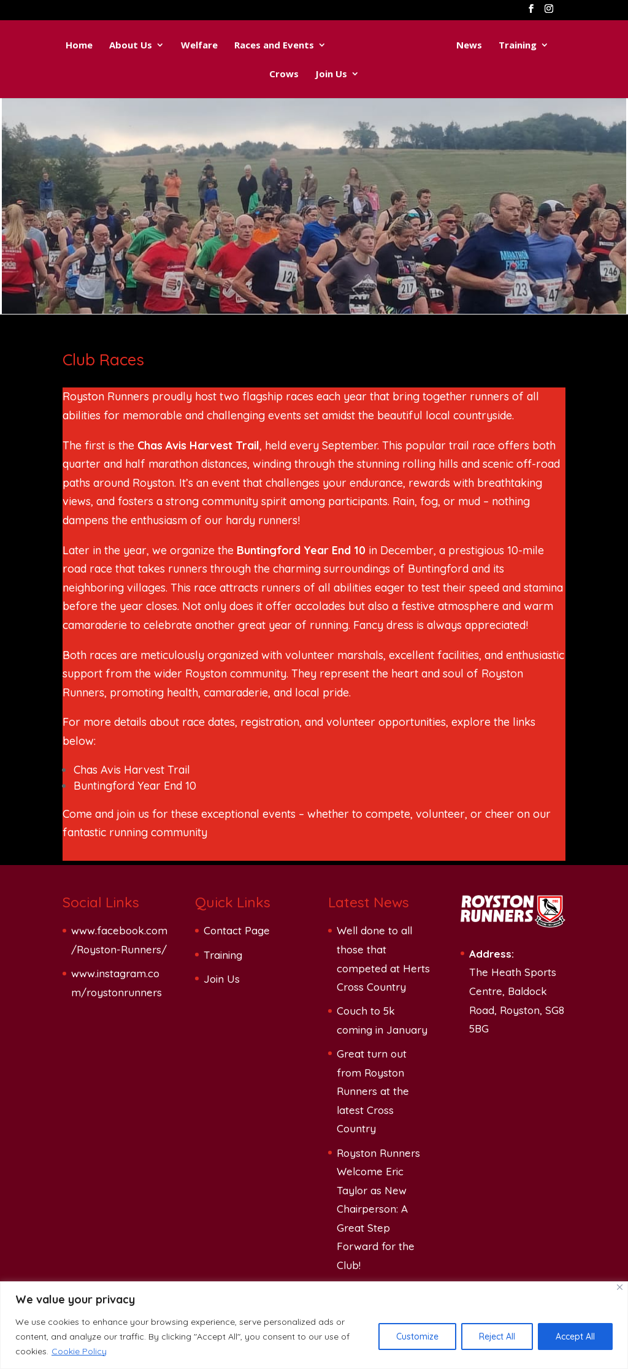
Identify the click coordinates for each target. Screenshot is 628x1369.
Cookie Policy (79, 1351)
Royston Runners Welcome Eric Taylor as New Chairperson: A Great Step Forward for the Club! (378, 1209)
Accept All (575, 1336)
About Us (130, 45)
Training (518, 45)
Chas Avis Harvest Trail (132, 770)
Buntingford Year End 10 (135, 786)
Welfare (199, 45)
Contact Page (237, 930)
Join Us (331, 74)
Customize (417, 1336)
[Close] (619, 1287)
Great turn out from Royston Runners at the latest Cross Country (373, 1091)
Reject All (497, 1336)
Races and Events (274, 45)
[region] (314, 1325)
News (469, 45)
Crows (284, 74)
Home (79, 45)
